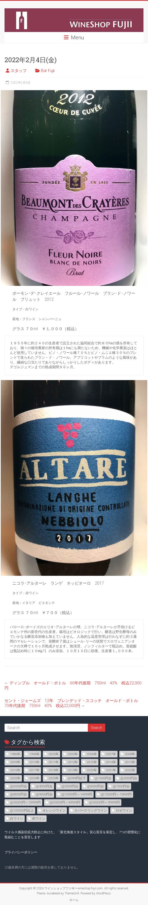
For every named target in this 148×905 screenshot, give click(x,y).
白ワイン (16, 818)
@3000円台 (18, 786)
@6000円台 (95, 786)
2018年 (53, 770)
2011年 (53, 762)
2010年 (34, 762)
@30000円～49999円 (65, 802)
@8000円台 (18, 794)
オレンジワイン (54, 810)
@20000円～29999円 (25, 802)
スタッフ (19, 70)
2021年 (111, 770)
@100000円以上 (22, 810)
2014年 (111, 762)
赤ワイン (38, 818)
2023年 (15, 778)
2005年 (72, 754)
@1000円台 (103, 778)
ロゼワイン (124, 810)
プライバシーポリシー (21, 852)
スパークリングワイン (90, 810)
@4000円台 (44, 786)
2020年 (92, 770)
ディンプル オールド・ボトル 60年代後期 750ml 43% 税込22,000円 (73, 685)
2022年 (130, 770)
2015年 (130, 762)
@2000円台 (128, 778)
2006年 (92, 754)
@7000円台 (121, 786)
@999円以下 (76, 778)
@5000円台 (69, 786)
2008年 (130, 754)
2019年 (72, 770)
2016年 (15, 770)
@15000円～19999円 (116, 794)
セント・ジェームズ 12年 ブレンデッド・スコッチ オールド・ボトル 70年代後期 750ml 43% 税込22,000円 (73, 703)
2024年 (34, 778)
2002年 (53, 754)
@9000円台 (44, 794)
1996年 (34, 754)
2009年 (15, 762)
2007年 (111, 754)
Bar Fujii (48, 70)
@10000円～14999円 (76, 794)
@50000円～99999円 (104, 802)
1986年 (15, 754)
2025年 (53, 778)
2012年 (72, 762)
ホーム (74, 900)
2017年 (34, 770)
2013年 (92, 762)
